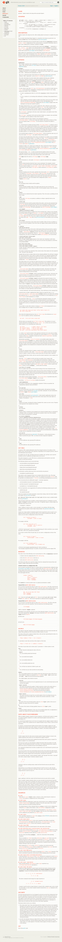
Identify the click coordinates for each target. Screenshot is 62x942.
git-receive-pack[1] (43, 39)
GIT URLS (6, 27)
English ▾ (56, 5)
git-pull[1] (36, 390)
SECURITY (6, 34)
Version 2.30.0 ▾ (21, 5)
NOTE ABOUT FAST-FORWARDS (8, 32)
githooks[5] (31, 143)
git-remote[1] (21, 568)
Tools (4, 11)
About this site (7, 936)
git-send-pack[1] (34, 395)
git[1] (24, 928)
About (4, 8)
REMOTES (6, 28)
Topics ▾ (52, 5)
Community (6, 17)
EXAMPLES (6, 33)
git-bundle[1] (25, 498)
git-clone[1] (28, 495)
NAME (5, 22)
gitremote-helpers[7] (49, 508)
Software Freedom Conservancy (53, 936)
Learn (4, 10)
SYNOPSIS (6, 23)
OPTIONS (47, 815)
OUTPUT (6, 29)
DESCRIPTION (7, 24)
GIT (5, 36)
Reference (5, 13)
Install (4, 15)
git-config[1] (32, 50)
